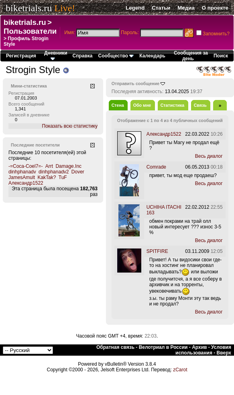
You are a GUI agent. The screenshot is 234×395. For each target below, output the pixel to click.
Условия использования (203, 350)
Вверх (224, 353)
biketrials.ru (29, 8)
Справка (83, 56)
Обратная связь (115, 347)
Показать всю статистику (70, 126)
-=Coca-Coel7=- (25, 166)
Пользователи (30, 31)
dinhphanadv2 (54, 172)
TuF (63, 177)
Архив (199, 347)
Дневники (55, 55)
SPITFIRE (157, 251)
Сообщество (116, 56)
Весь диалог (209, 156)
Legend (135, 8)
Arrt (49, 166)
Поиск (221, 56)
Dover (77, 172)
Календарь (152, 56)
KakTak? (46, 177)
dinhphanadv (22, 172)
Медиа (186, 8)
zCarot (180, 370)
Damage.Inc (68, 166)
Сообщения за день (191, 55)
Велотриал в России (163, 347)
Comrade (156, 167)
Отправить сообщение (136, 83)
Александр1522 (25, 183)
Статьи (161, 8)
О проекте (215, 8)
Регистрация (21, 56)
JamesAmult (21, 177)
